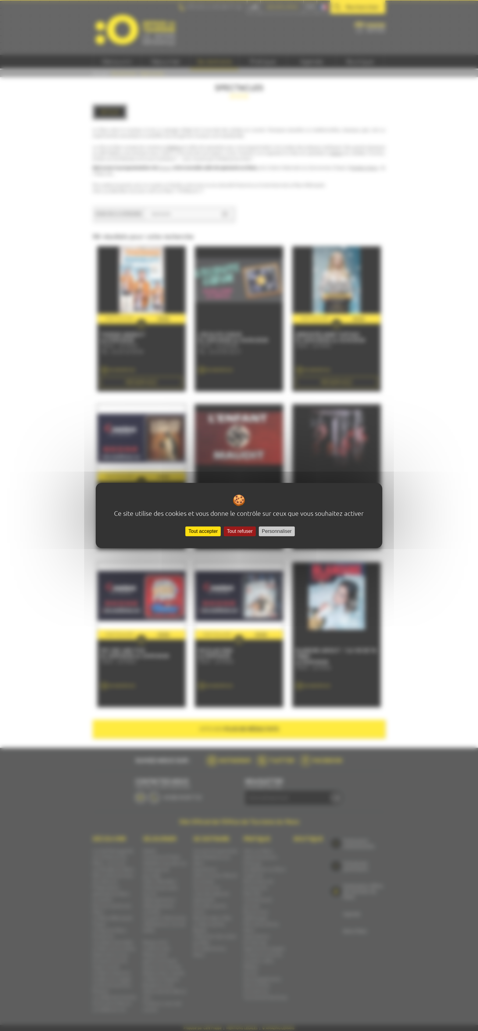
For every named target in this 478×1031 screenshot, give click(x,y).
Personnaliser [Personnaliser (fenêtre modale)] (277, 531)
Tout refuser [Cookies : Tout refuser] (239, 531)
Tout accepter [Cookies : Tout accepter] (203, 531)
